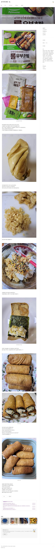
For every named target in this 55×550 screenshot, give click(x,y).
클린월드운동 (46, 58)
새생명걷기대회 (51, 54)
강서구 (43, 58)
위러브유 (47, 54)
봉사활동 (44, 55)
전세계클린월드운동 (51, 53)
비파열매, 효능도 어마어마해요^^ (8, 508)
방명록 (22, 5)
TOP (53, 546)
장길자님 (44, 50)
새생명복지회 (52, 50)
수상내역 (46, 55)
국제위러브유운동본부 (45, 53)
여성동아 (49, 50)
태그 (5, 5)
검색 (51, 2)
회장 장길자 (44, 54)
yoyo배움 (44, 34)
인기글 (46, 42)
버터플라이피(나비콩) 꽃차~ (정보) (8, 503)
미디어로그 (10, 5)
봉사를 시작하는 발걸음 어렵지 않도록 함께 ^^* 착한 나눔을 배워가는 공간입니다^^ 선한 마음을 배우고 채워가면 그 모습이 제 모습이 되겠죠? (18, 532)
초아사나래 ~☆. (6, 2)
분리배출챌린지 (50, 58)
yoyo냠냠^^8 (45, 29)
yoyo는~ (44, 28)
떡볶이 (46, 50)
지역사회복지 (44, 59)
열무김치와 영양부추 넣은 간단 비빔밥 (9, 509)
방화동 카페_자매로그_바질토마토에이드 (9, 504)
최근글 (43, 42)
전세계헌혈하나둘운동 (49, 59)
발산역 (43, 62)
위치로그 (16, 5)
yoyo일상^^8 (5, 501)
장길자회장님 (49, 55)
